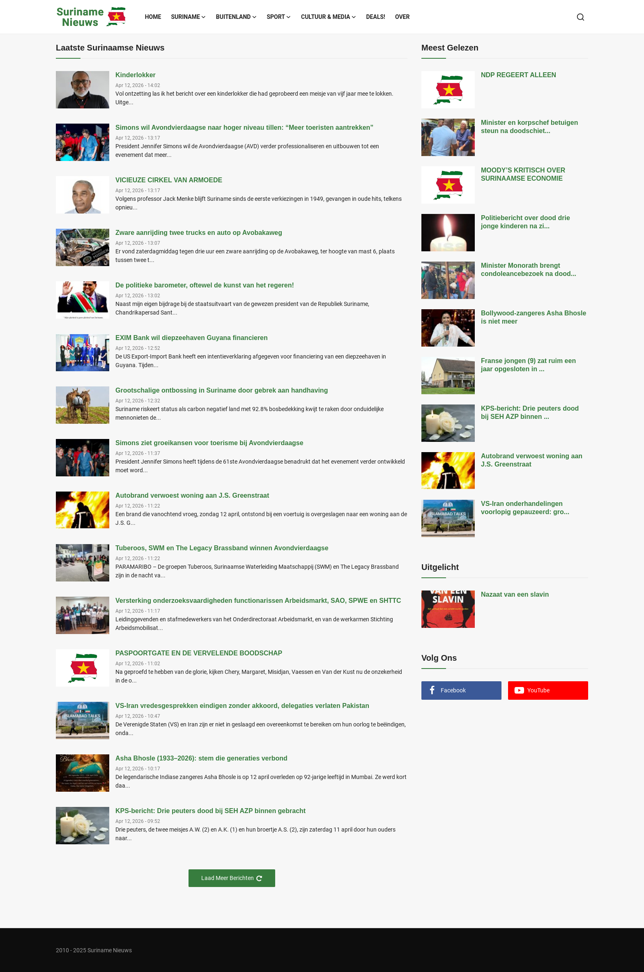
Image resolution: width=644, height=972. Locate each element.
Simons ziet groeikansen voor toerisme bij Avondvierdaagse (209, 442)
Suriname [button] (188, 16)
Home (153, 17)
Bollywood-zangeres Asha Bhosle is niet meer (533, 317)
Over (402, 17)
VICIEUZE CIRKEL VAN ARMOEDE (168, 180)
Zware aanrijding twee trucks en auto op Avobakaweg (198, 232)
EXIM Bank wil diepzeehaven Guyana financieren (191, 337)
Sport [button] (279, 16)
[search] (580, 17)
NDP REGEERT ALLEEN (518, 74)
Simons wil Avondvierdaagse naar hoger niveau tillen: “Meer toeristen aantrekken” (244, 127)
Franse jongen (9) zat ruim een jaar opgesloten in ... (528, 364)
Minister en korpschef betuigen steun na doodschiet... (529, 126)
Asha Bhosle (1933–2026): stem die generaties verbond (201, 758)
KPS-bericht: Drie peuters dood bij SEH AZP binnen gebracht (210, 810)
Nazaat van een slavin (515, 594)
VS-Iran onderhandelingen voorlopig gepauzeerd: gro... (525, 507)
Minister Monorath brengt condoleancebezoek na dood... (528, 269)
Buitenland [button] (236, 16)
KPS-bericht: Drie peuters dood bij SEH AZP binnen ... (530, 412)
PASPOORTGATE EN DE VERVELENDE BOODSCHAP (198, 653)
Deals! (375, 17)
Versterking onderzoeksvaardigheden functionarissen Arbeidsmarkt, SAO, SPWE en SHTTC (258, 600)
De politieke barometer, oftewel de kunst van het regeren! (204, 285)
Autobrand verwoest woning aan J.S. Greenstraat (192, 495)
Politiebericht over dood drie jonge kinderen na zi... (525, 222)
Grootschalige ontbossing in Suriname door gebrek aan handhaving (221, 390)
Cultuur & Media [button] (328, 16)
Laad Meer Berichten (231, 878)
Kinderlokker (135, 74)
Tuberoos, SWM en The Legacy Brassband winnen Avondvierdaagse (222, 548)
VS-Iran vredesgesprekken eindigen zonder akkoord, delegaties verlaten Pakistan (242, 705)
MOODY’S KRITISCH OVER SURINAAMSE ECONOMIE (523, 174)
